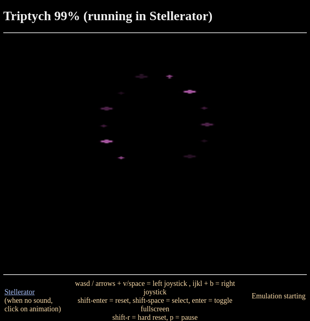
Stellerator (19, 292)
